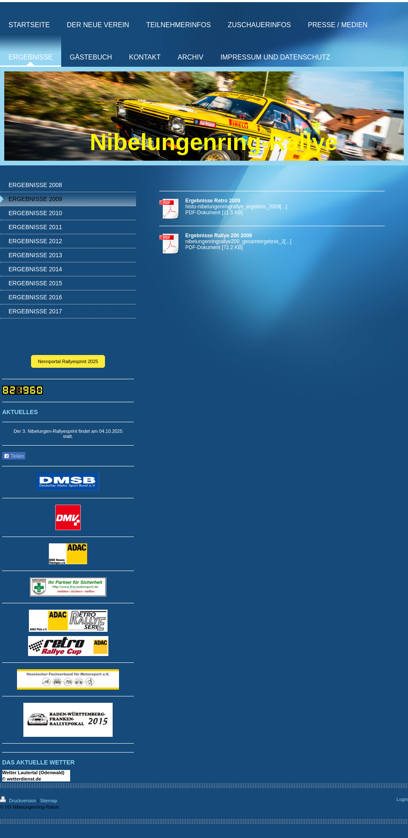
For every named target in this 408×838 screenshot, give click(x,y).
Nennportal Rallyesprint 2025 (68, 361)
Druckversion (18, 800)
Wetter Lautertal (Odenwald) (33, 772)
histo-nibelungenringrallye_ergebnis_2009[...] (236, 207)
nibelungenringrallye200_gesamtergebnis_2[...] (238, 241)
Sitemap (48, 800)
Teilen (14, 456)
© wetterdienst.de (21, 778)
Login (402, 799)
